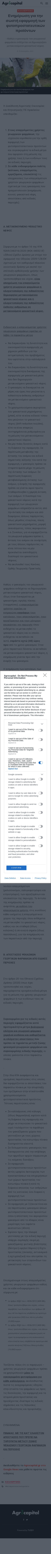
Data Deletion (10, 878)
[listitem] (25, 724)
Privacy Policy (40, 878)
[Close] (45, 676)
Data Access (25, 878)
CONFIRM (16, 868)
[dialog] (25, 777)
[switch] (41, 730)
